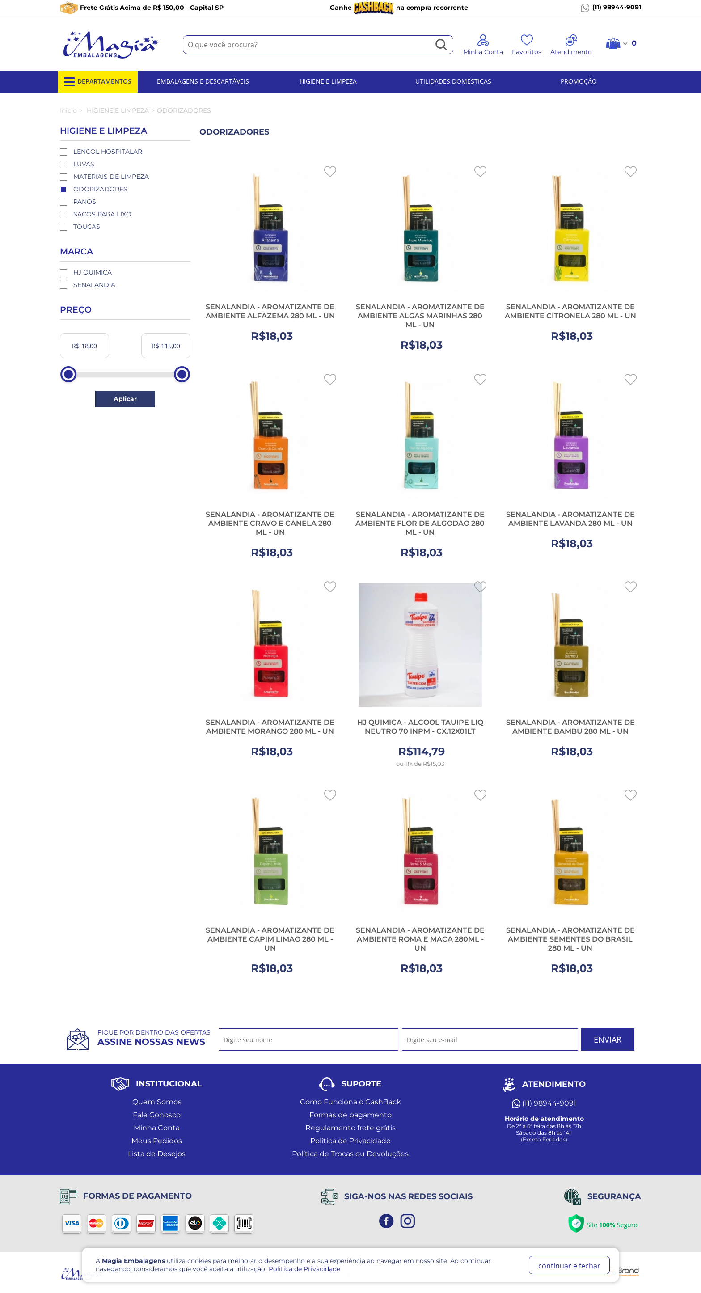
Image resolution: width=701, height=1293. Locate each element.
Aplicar (125, 399)
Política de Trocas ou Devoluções (350, 1153)
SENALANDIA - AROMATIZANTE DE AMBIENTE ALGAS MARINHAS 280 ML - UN (420, 316)
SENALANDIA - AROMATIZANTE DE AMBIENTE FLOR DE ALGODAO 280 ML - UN (420, 523)
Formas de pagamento (350, 1115)
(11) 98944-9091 (611, 8)
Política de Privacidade (350, 1141)
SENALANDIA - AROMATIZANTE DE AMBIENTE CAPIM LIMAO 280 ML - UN (270, 939)
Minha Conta (157, 1128)
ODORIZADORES (100, 189)
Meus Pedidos (156, 1141)
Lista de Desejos (157, 1153)
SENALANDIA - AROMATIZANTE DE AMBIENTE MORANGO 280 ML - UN (270, 726)
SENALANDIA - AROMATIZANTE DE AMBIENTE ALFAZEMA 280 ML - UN (270, 311)
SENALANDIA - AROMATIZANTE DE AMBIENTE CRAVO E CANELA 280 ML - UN (270, 523)
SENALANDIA (94, 285)
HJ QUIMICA (92, 272)
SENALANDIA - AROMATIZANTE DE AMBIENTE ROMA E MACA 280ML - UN (420, 939)
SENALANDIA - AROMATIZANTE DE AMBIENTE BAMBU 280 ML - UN (570, 726)
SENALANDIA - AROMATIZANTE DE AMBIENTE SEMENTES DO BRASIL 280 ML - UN (570, 939)
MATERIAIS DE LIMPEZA (111, 177)
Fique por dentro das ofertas (154, 1037)
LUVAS (83, 164)
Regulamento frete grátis (350, 1128)
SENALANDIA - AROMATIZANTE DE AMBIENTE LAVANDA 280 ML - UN (570, 519)
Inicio (68, 110)
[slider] (68, 374)
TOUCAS (86, 227)
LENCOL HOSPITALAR (107, 152)
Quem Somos (157, 1102)
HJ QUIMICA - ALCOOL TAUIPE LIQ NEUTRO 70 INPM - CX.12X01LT (420, 726)
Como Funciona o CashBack (350, 1102)
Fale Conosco (157, 1115)
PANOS (84, 202)
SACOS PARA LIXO (102, 214)
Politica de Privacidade (304, 1269)
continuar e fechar (569, 1266)
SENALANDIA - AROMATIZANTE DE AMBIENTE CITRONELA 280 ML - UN (570, 311)
